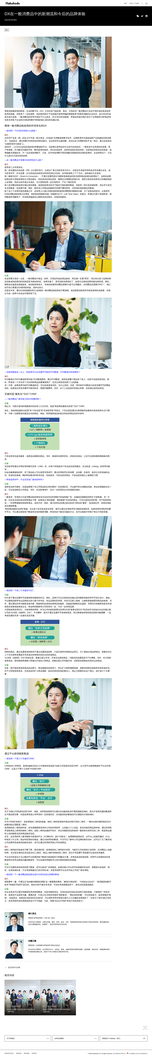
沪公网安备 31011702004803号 (136, 1053)
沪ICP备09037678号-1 (119, 1053)
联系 (125, 3)
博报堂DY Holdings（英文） (112, 1038)
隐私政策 (18, 1053)
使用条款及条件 (9, 1053)
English (137, 3)
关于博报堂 (11, 1038)
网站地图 (26, 1053)
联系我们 (34, 1053)
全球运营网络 (59, 1038)
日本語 (131, 3)
